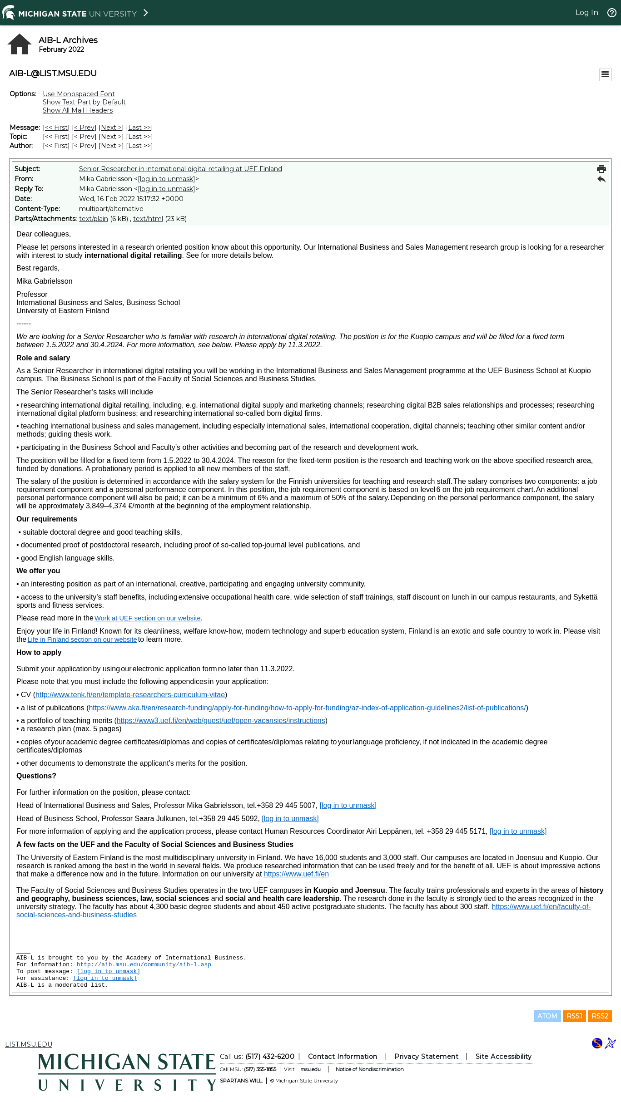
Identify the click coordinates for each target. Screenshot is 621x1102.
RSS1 (574, 1016)
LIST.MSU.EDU (28, 1044)
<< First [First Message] (56, 127)
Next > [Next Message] (111, 127)
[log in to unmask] (166, 179)
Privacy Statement (426, 1057)
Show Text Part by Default (84, 102)
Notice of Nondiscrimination (369, 1069)
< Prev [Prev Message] (84, 127)
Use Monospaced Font (79, 94)
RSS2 (599, 1016)
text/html (148, 219)
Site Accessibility (503, 1057)
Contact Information (342, 1057)
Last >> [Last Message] (139, 127)
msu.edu (310, 1069)
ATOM (547, 1016)
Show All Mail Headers (78, 110)
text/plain (93, 219)
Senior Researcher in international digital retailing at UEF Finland (180, 169)
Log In (587, 12)
